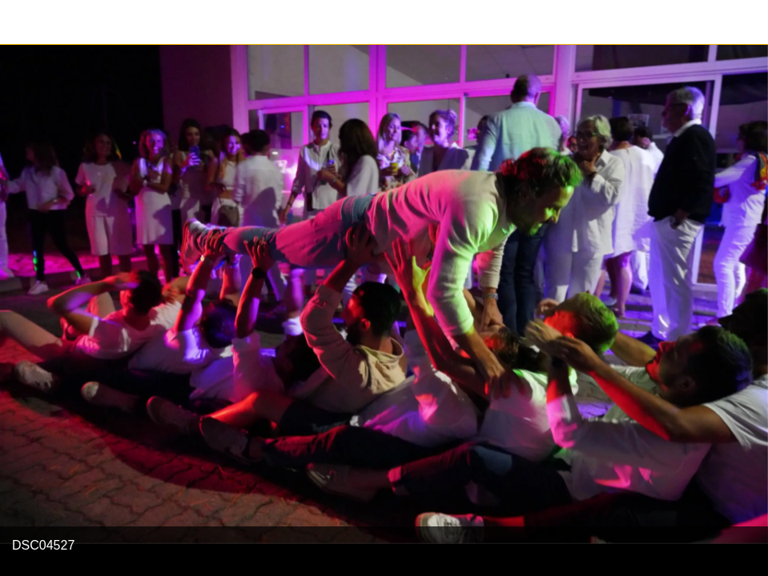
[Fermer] (22, 22)
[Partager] (745, 22)
